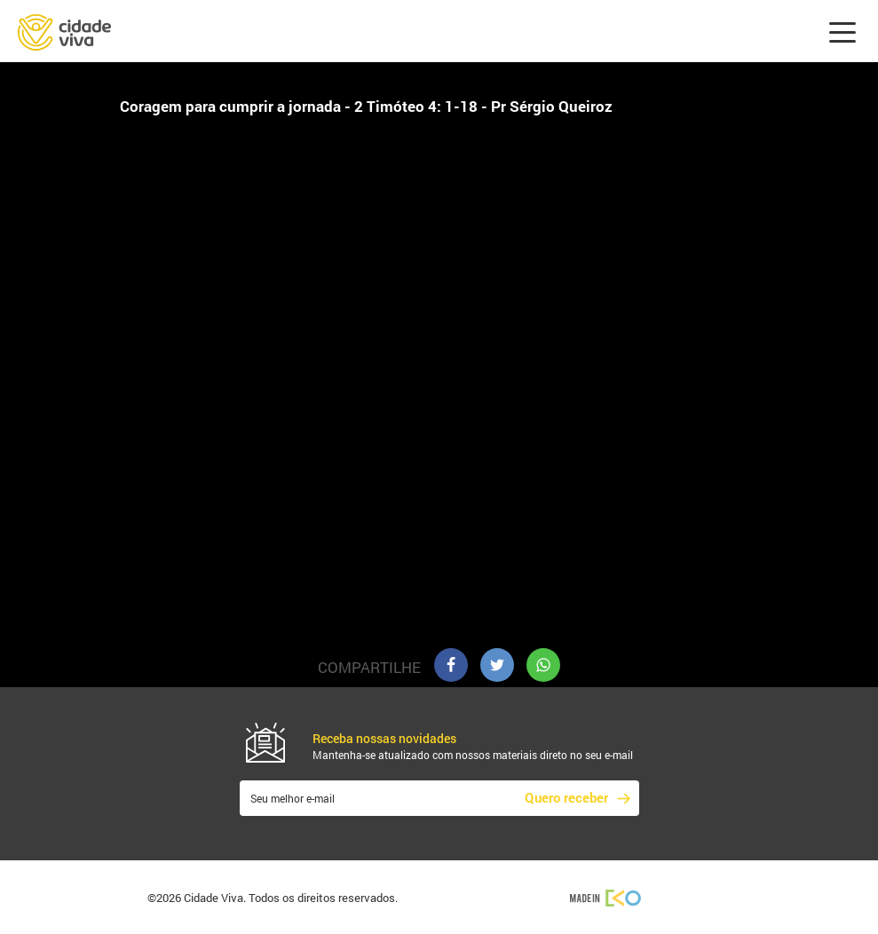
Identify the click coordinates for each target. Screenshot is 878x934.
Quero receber (566, 797)
